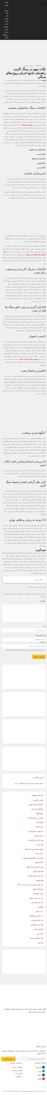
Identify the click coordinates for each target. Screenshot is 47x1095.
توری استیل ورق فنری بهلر (35, 867)
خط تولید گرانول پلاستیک (35, 876)
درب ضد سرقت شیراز (36, 898)
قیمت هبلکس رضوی (36, 938)
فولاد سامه (39, 844)
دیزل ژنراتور (39, 911)
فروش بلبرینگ (38, 836)
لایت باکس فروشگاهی (36, 916)
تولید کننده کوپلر (38, 871)
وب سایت (43, 642)
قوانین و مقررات (16, 1070)
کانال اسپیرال (39, 862)
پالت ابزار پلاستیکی (37, 902)
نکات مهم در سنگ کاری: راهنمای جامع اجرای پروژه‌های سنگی (5, 26)
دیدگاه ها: (42, 601)
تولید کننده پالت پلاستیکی (35, 840)
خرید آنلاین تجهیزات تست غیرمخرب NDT (30, 884)
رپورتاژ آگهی (39, 813)
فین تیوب (40, 942)
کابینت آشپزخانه (38, 893)
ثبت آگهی (19, 1076)
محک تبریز (40, 933)
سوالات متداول (17, 1067)
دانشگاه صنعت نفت (37, 809)
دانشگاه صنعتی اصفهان (36, 804)
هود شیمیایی (39, 880)
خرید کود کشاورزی (37, 920)
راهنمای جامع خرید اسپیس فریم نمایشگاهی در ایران (29, 783)
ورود (12, 1)
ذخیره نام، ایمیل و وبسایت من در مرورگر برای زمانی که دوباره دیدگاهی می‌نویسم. (25, 650)
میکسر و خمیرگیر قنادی (35, 818)
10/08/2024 (38, 66)
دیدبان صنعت (39, 853)
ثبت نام (5, 1)
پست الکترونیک (40, 635)
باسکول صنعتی (38, 929)
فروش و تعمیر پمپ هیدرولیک (34, 849)
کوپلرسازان (39, 822)
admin (31, 66)
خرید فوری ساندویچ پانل (35, 831)
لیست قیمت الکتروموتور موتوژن (33, 858)
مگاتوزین (40, 907)
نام (44, 626)
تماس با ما (18, 1073)
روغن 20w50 (39, 827)
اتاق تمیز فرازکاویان (37, 925)
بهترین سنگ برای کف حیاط (28, 359)
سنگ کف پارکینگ (27, 125)
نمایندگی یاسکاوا (38, 889)
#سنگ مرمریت (38, 580)
